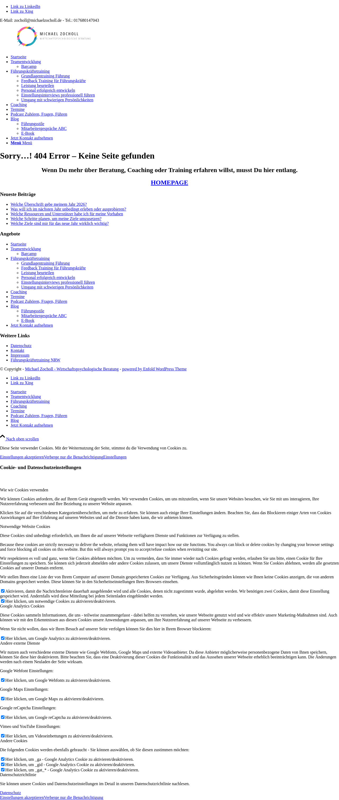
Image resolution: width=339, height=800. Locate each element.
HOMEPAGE (169, 182)
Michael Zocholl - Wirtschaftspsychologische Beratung (72, 369)
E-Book (27, 320)
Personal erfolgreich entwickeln (48, 277)
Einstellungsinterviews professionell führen (58, 282)
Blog (15, 306)
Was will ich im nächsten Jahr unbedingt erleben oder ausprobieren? (68, 209)
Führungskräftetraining (30, 258)
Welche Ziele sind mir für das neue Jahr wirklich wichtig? (60, 223)
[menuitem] (175, 57)
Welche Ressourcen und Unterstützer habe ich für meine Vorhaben (67, 214)
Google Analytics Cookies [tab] (22, 606)
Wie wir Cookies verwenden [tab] (24, 490)
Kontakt (17, 350)
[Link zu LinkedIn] (25, 6)
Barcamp (29, 253)
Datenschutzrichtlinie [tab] (18, 774)
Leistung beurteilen (37, 272)
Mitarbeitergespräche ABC (44, 315)
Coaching (19, 292)
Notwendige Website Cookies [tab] (25, 526)
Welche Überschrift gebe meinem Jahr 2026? (49, 204)
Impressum (20, 355)
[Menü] (21, 143)
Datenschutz (21, 345)
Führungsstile (32, 311)
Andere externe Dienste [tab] (20, 643)
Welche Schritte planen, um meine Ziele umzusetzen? (56, 218)
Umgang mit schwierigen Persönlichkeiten (57, 287)
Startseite (18, 244)
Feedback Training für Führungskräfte (53, 268)
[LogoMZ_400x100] (53, 48)
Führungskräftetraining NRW (35, 360)
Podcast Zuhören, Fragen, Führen (39, 301)
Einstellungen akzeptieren (22, 457)
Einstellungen (115, 457)
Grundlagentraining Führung (45, 263)
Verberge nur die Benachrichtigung (73, 457)
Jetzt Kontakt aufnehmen (32, 325)
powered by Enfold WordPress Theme (154, 369)
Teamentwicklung (26, 249)
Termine (18, 296)
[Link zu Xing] (22, 11)
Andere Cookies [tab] (14, 740)
